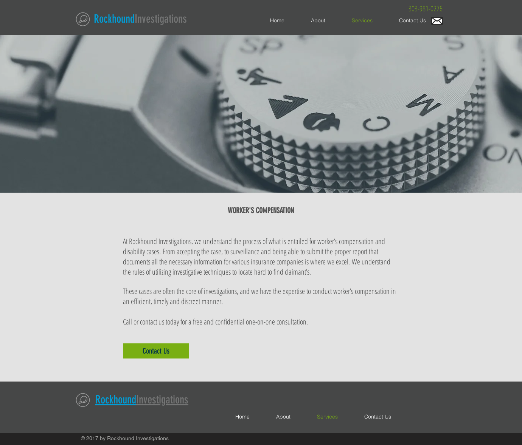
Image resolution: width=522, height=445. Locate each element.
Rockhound (114, 19)
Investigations (161, 19)
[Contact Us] (156, 350)
